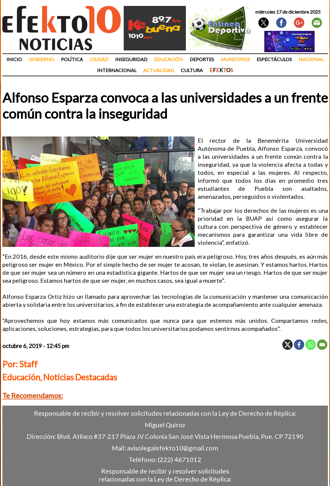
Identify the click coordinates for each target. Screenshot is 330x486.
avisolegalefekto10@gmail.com (172, 448)
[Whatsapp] (310, 344)
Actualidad (158, 70)
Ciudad (99, 59)
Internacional (116, 70)
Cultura (192, 70)
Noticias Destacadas (80, 377)
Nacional (311, 59)
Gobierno (41, 59)
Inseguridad (131, 59)
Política (72, 59)
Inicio (14, 59)
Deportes (202, 59)
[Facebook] (299, 344)
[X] (287, 344)
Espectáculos (274, 59)
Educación (168, 59)
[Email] (322, 344)
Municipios (235, 59)
